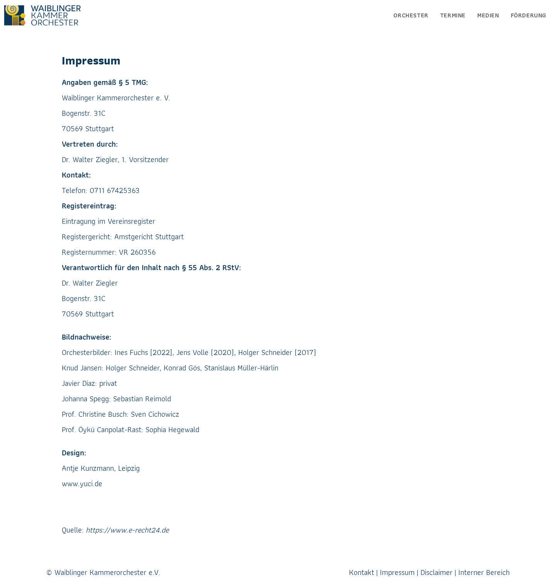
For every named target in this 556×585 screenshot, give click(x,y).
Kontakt (361, 572)
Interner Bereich (484, 572)
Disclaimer (436, 572)
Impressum (397, 572)
